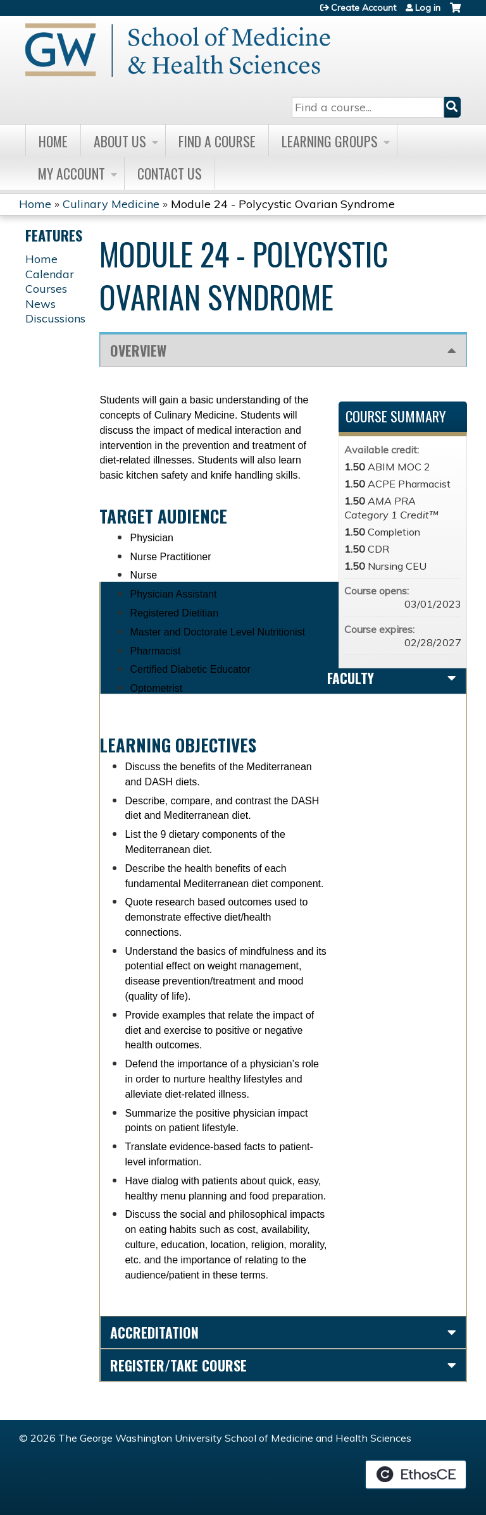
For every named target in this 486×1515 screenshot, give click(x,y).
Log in (427, 7)
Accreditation (154, 1332)
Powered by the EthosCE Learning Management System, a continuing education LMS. (415, 1474)
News (40, 304)
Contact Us (169, 173)
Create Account (363, 7)
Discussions (55, 318)
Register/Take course (178, 1365)
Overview (138, 350)
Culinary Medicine (111, 204)
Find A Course (217, 141)
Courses (46, 288)
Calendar (49, 274)
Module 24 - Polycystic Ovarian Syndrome (283, 204)
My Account (71, 173)
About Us (120, 141)
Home (53, 141)
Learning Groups (330, 141)
